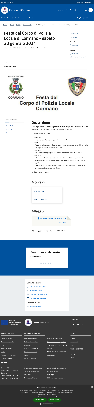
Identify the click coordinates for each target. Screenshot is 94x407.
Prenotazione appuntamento (33, 368)
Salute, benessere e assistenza (56, 352)
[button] (47, 404)
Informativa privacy (53, 371)
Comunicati (74, 342)
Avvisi (72, 345)
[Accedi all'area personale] (83, 2)
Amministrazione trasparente (56, 368)
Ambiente (50, 348)
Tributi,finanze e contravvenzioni (57, 345)
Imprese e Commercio (31, 348)
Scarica (62, 223)
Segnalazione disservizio (31, 371)
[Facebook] (65, 10)
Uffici (2, 345)
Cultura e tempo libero (31, 342)
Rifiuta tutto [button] (54, 400)
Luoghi (72, 354)
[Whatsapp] (74, 10)
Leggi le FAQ (28, 375)
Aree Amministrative (7, 342)
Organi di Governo (6, 339)
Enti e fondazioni (6, 348)
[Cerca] (90, 10)
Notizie (18, 25)
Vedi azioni (75, 37)
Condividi (74, 33)
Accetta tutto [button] (40, 400)
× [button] (92, 387)
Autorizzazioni (51, 355)
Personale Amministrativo (9, 355)
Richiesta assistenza (30, 378)
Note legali (50, 375)
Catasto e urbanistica (30, 352)
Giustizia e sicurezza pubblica (56, 342)
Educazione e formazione (55, 338)
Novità (12, 25)
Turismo (26, 355)
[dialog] (47, 396)
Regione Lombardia (7, 2)
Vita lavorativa (28, 345)
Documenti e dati (6, 358)
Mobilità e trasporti (30, 358)
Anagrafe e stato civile (31, 339)
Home (5, 25)
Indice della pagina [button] (11, 119)
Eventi (72, 357)
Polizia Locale (27, 25)
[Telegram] (70, 10)
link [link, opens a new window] (65, 396)
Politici (3, 352)
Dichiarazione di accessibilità (56, 378)
